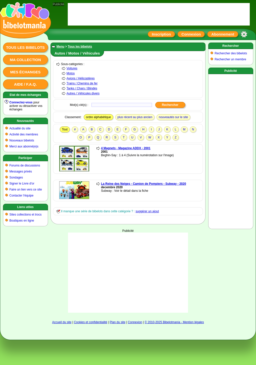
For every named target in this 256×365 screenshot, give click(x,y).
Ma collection (25, 60)
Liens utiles (25, 207)
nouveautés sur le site (173, 117)
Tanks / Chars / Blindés (81, 88)
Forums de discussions (25, 165)
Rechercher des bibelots (231, 53)
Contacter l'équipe (22, 195)
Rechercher (230, 46)
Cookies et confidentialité (90, 322)
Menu (60, 46)
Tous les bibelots (25, 47)
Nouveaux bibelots (22, 140)
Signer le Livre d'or (22, 183)
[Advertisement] (128, 273)
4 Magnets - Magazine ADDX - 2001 (125, 148)
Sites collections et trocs (26, 214)
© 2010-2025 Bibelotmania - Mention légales (174, 322)
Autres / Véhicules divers (83, 93)
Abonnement (222, 34)
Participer (25, 158)
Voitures (71, 68)
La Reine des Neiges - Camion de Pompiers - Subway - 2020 (143, 184)
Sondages (16, 177)
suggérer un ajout (147, 211)
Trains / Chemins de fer (82, 83)
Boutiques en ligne (22, 220)
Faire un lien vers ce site (26, 189)
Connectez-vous (21, 102)
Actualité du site (20, 128)
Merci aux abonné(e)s (24, 146)
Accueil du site (61, 322)
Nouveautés (25, 121)
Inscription (161, 34)
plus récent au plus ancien (135, 117)
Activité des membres (24, 134)
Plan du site (118, 322)
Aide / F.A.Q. (25, 84)
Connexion (191, 34)
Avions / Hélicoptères (80, 78)
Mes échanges (25, 72)
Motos (70, 73)
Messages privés (21, 171)
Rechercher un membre (230, 59)
